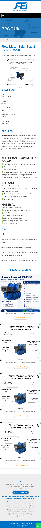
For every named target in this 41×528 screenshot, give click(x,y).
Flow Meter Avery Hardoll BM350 (20, 362)
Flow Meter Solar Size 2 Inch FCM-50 (25, 40)
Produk (11, 40)
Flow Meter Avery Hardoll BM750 (20, 412)
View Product (20, 317)
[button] (19, 87)
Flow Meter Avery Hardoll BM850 (20, 461)
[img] (20, 72)
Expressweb (24, 526)
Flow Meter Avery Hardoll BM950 (20, 313)
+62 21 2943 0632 (20, 492)
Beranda (3, 40)
